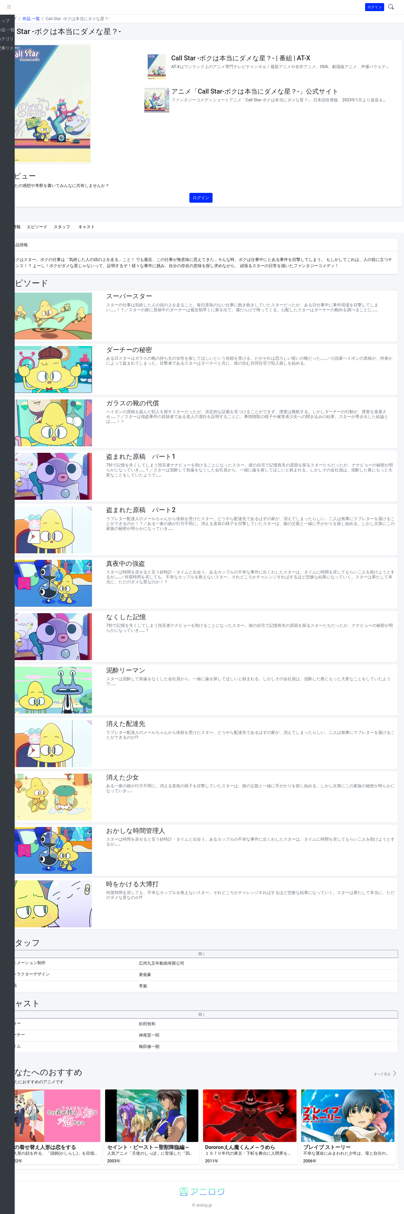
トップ (29, 18)
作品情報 (31, 226)
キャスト (105, 226)
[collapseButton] (211, 954)
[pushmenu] (28, 7)
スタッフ (81, 226)
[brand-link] (9, 7)
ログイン (374, 7)
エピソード (56, 226)
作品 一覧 (50, 18)
